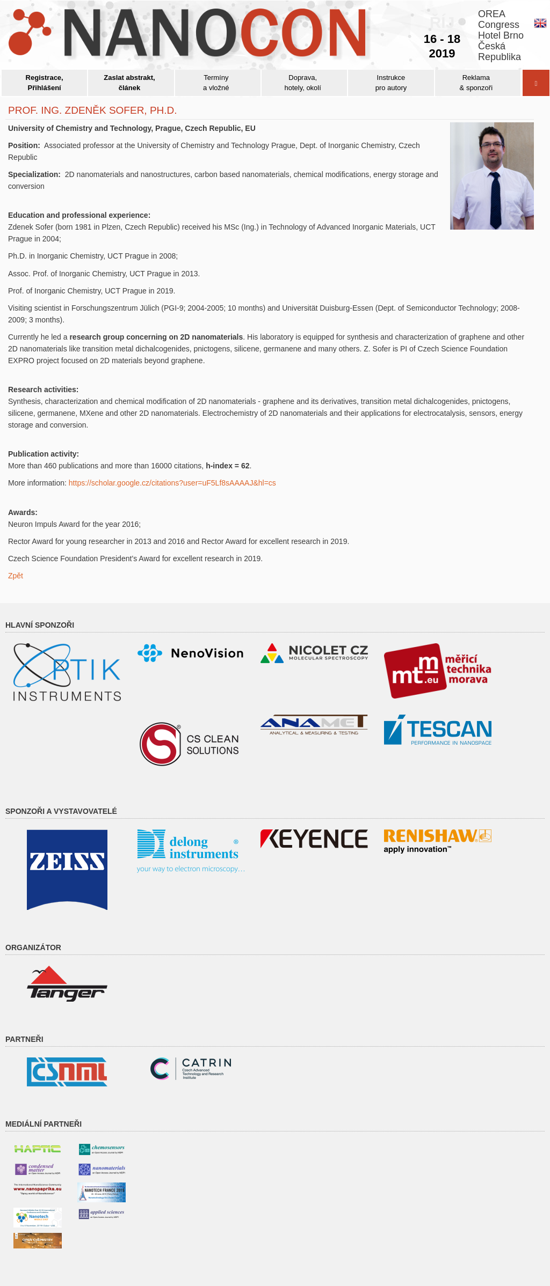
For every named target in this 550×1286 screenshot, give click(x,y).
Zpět (15, 575)
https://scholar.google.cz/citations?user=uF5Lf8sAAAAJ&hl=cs (172, 483)
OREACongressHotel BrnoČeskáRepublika (501, 35)
